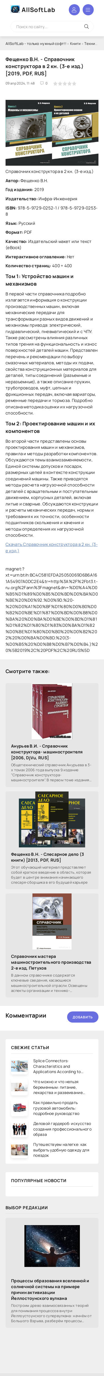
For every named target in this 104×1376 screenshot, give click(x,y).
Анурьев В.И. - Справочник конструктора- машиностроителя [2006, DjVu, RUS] (47, 752)
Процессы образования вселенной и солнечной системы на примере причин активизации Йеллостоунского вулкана (50, 1289)
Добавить (83, 1017)
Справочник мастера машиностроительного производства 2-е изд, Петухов (51, 962)
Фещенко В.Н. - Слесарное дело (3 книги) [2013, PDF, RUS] (47, 857)
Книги (75, 43)
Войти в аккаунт (74, 9)
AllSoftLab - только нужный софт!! (36, 43)
